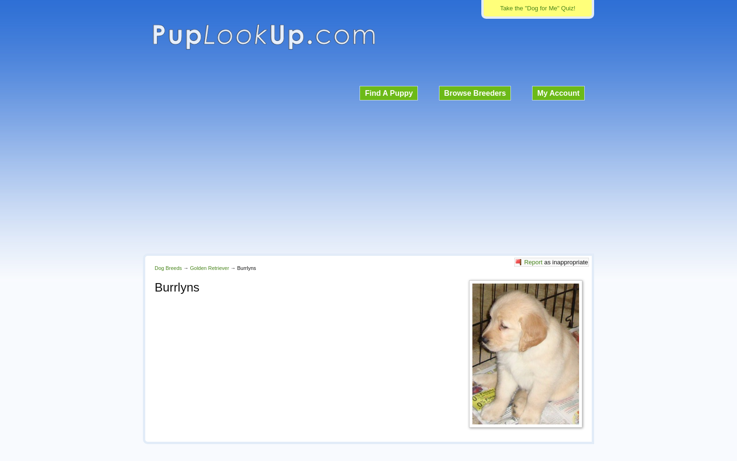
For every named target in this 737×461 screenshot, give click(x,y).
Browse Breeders (475, 93)
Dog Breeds (168, 268)
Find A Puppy (389, 93)
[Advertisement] (368, 175)
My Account (558, 93)
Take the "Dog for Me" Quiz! (537, 8)
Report (533, 262)
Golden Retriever (209, 268)
